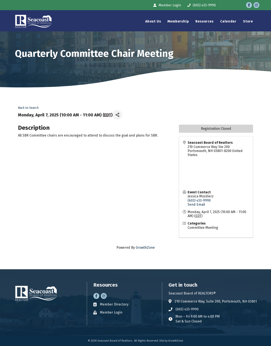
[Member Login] (166, 5)
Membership (178, 21)
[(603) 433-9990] (200, 5)
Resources (204, 21)
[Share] (117, 115)
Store (248, 21)
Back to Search (28, 108)
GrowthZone (145, 248)
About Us (153, 21)
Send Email (196, 204)
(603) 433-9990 (199, 200)
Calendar (228, 21)
